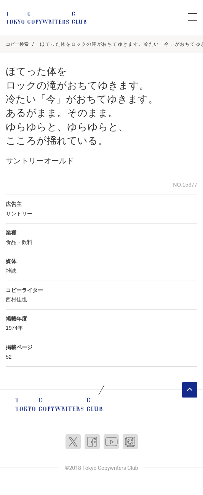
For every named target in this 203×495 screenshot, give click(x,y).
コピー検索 (17, 44)
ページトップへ (189, 390)
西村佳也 (16, 299)
